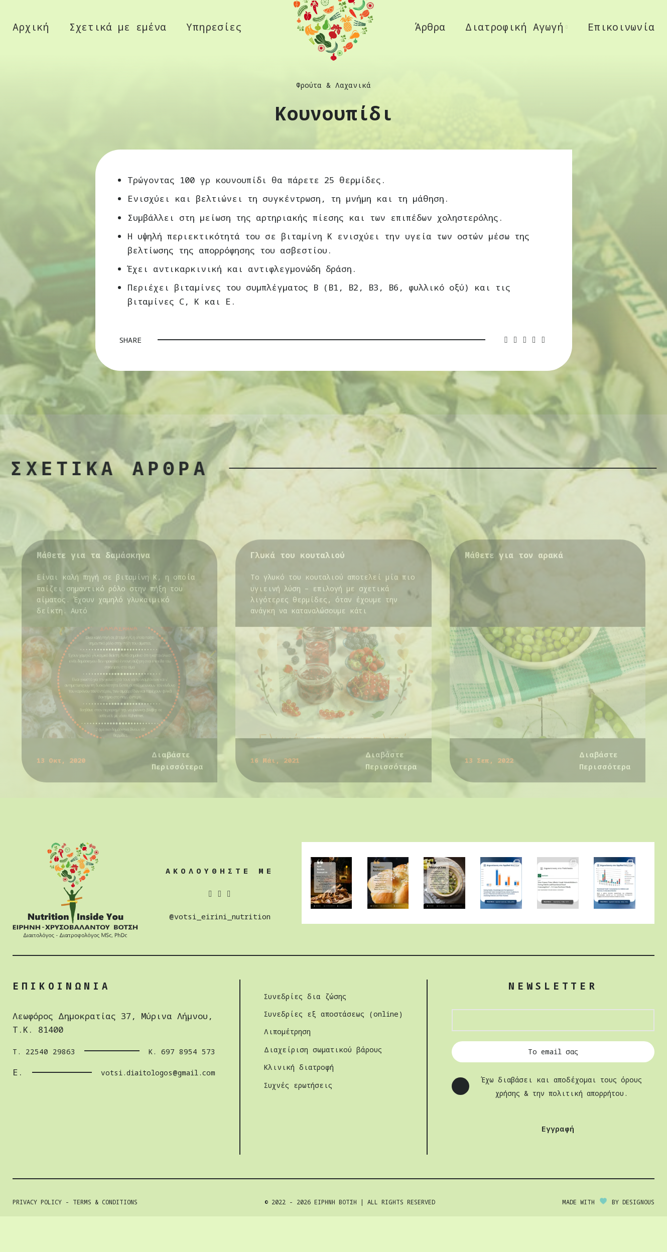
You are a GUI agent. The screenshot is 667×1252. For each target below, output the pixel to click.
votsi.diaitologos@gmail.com (134, 1108)
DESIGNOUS (638, 1237)
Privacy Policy (37, 1237)
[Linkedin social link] (534, 375)
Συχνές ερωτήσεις (292, 1120)
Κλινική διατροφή (292, 1102)
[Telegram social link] (544, 375)
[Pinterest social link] (524, 375)
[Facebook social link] (506, 375)
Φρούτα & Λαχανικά (334, 120)
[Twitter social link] (515, 375)
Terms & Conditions (105, 1237)
